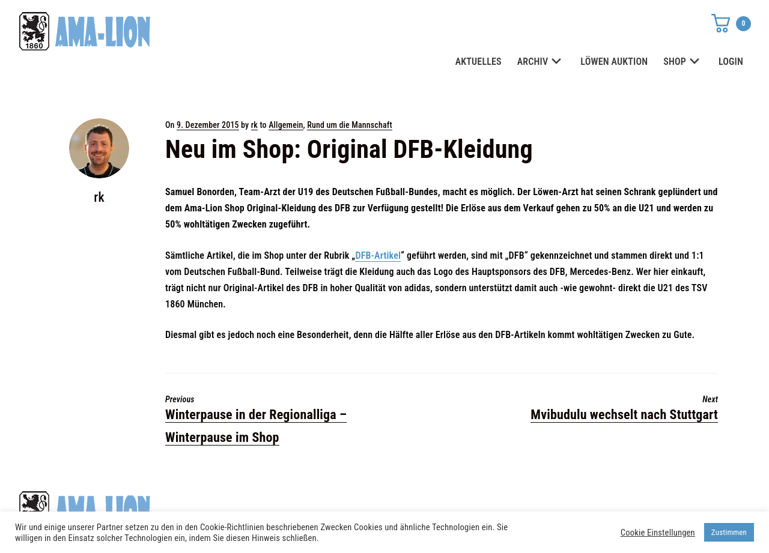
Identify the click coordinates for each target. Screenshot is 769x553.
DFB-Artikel (378, 255)
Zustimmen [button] (729, 532)
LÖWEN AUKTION (614, 61)
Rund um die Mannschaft (349, 125)
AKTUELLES (478, 61)
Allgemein (286, 125)
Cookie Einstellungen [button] (658, 532)
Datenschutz (547, 505)
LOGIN (731, 61)
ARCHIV (541, 62)
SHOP (683, 62)
